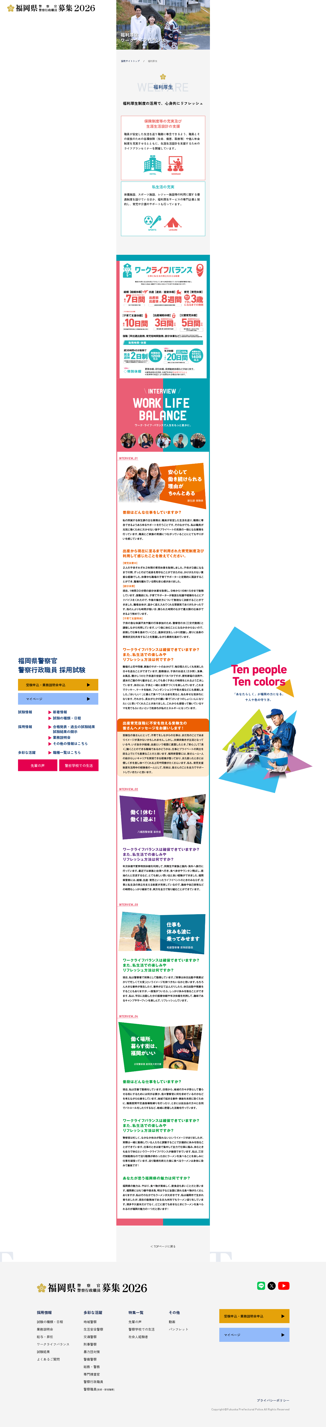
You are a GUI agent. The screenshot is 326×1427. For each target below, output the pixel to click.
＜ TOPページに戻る (163, 1246)
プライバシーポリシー (273, 1400)
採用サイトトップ (130, 61)
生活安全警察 (93, 1329)
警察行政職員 (93, 1381)
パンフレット (178, 1329)
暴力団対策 (92, 1351)
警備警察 (90, 1359)
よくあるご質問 (48, 1359)
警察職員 (99, 1389)
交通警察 (90, 1336)
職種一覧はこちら (67, 752)
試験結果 (43, 1351)
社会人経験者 (138, 1336)
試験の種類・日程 (67, 717)
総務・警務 (92, 1366)
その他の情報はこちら (70, 743)
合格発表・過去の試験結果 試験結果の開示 (74, 729)
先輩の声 (38, 765)
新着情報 (60, 711)
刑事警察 (90, 1344)
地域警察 (90, 1321)
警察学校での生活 (79, 765)
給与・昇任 (45, 1336)
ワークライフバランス (53, 1344)
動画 (172, 1321)
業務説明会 (61, 737)
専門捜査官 (92, 1374)
